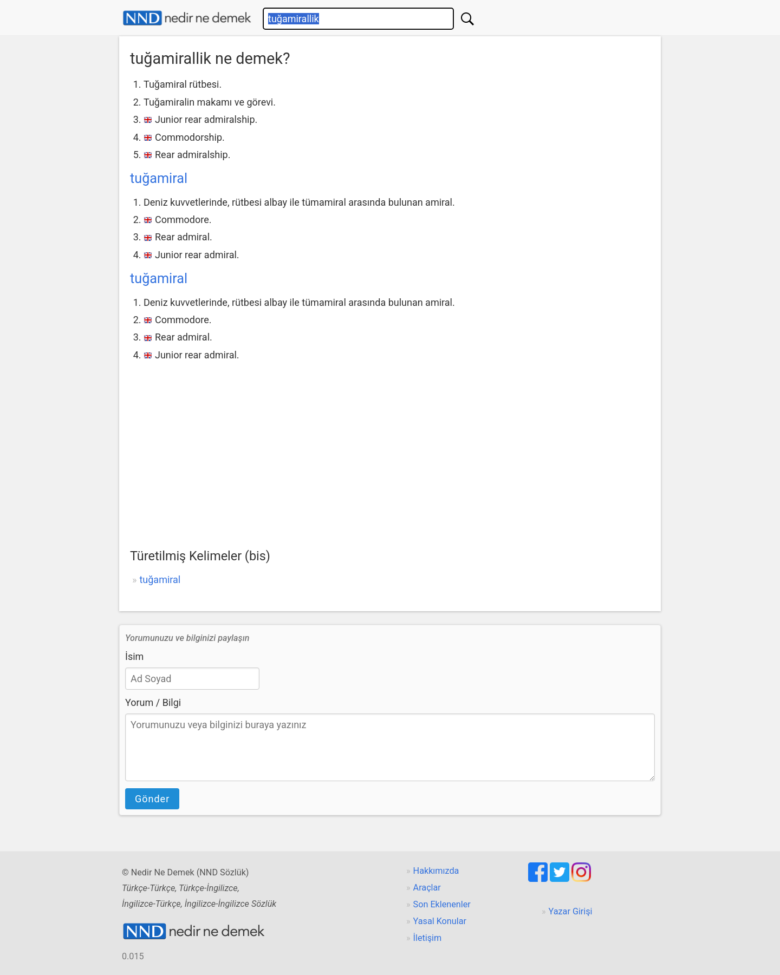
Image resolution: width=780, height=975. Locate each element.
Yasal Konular (439, 921)
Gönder (152, 798)
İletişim (427, 938)
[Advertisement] (390, 445)
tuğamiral (158, 178)
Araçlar (427, 887)
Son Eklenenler (442, 904)
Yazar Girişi (571, 911)
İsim (134, 656)
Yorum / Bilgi (153, 702)
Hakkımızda (436, 871)
